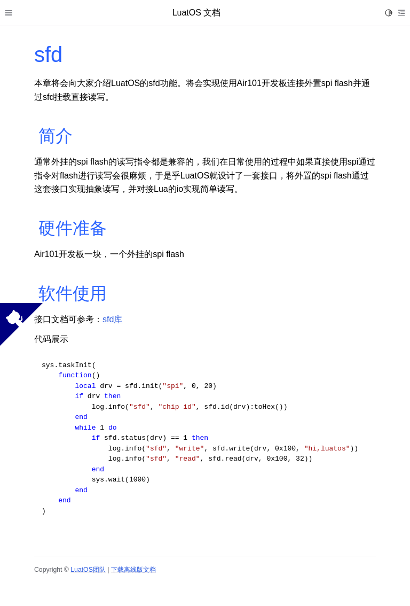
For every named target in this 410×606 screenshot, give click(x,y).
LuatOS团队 (88, 569)
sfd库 (112, 319)
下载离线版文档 (133, 569)
